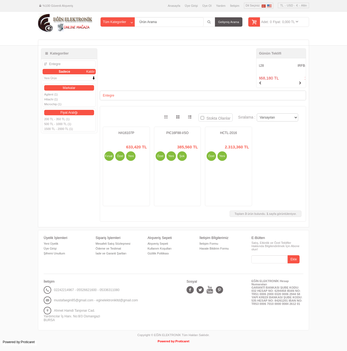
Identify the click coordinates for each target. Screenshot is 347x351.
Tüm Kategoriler (114, 22)
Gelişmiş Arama (228, 22)
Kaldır (90, 72)
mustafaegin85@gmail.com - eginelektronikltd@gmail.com (96, 300)
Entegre (54, 64)
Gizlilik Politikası (158, 253)
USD (290, 5)
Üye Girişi (191, 5)
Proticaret (182, 341)
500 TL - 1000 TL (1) (57, 124)
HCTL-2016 (228, 133)
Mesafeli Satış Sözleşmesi (113, 243)
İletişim (234, 5)
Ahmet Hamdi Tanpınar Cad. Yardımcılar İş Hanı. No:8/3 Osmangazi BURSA (72, 315)
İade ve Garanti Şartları (111, 253)
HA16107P (126, 133)
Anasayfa (174, 5)
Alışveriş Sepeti (157, 243)
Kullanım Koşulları (159, 248)
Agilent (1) (51, 94)
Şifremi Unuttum (54, 253)
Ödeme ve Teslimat (108, 248)
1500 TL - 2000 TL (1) (58, 128)
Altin (304, 5)
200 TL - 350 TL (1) (57, 119)
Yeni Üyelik (51, 243)
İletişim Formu (209, 243)
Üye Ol (206, 5)
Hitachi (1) (51, 99)
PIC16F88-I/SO (177, 133)
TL (282, 5)
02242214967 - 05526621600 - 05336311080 (87, 290)
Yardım (221, 5)
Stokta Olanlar (216, 118)
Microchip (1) (53, 104)
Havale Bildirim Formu (214, 248)
